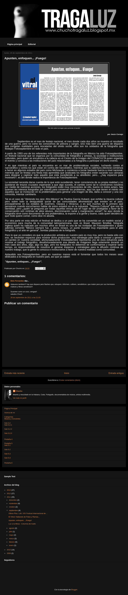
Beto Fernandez (17, 281)
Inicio (66, 373)
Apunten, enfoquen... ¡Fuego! (20, 520)
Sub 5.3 (7, 454)
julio (11, 532)
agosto (12, 528)
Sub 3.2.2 (8, 429)
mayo (11, 535)
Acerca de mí (9, 413)
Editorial (32, 44)
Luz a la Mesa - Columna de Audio (22, 524)
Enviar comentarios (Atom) (69, 380)
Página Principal (10, 409)
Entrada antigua (116, 373)
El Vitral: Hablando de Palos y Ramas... (24, 517)
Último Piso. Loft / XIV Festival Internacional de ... (28, 513)
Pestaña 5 (8, 443)
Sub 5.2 (7, 449)
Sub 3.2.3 (8, 433)
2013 (9, 490)
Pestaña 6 (8, 463)
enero (11, 545)
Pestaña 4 (8, 439)
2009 (9, 553)
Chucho (19, 391)
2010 (9, 550)
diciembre (13, 500)
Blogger (74, 590)
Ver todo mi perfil (19, 398)
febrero (12, 542)
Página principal (14, 44)
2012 (9, 493)
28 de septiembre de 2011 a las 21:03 (25, 297)
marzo (12, 539)
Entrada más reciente (14, 373)
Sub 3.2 (7, 423)
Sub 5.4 (7, 458)
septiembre (13, 510)
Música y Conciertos (12, 419)
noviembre (13, 503)
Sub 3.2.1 (8, 425)
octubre (12, 507)
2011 (9, 497)
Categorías (8, 417)
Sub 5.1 (7, 445)
